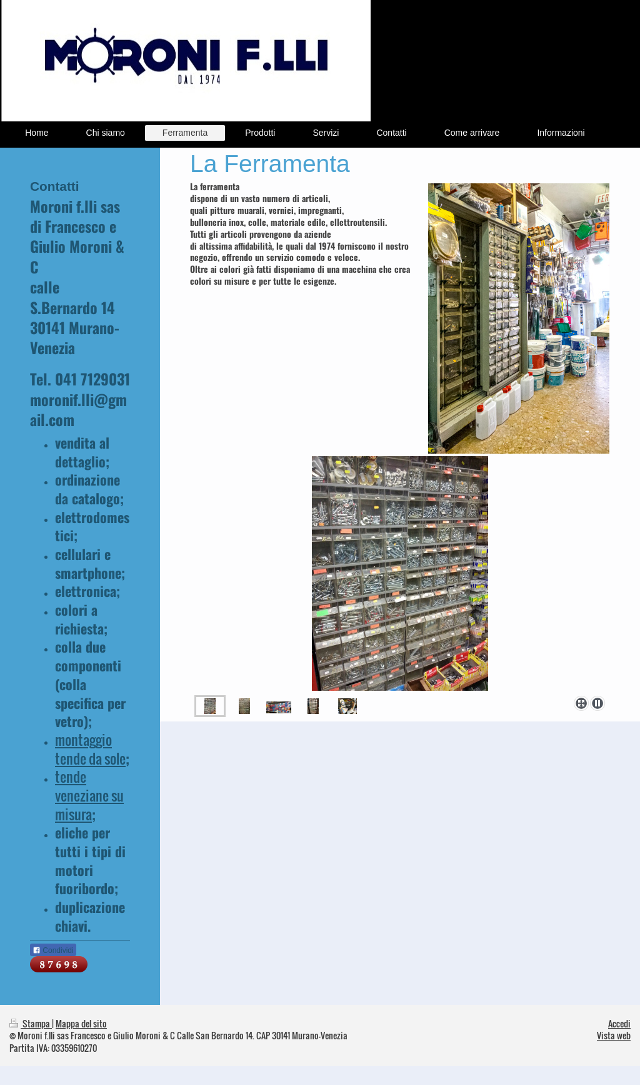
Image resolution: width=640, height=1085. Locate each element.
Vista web (614, 1035)
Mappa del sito (81, 1023)
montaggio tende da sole (90, 749)
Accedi (619, 1023)
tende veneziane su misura (89, 795)
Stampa (30, 1023)
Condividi (53, 950)
